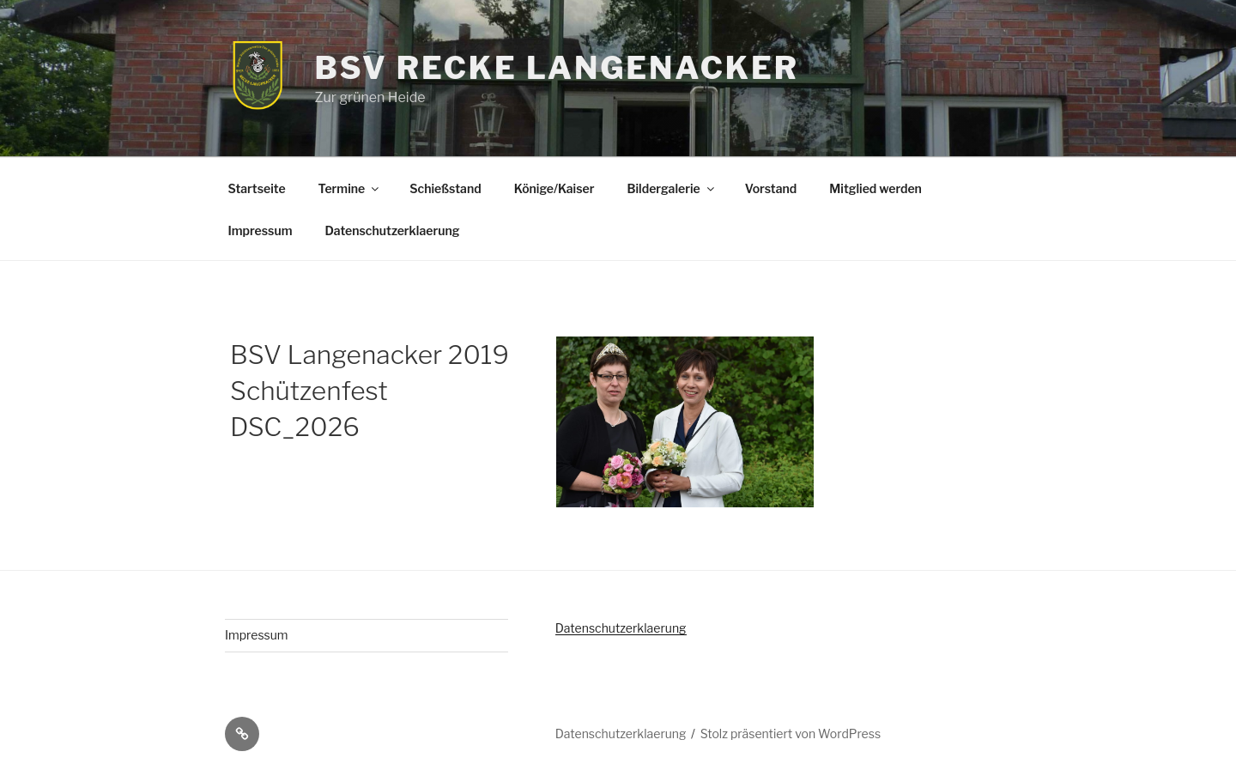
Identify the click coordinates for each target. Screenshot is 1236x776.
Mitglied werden (875, 188)
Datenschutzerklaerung (391, 230)
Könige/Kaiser (554, 188)
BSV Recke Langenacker (556, 68)
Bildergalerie (671, 188)
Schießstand (445, 188)
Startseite (257, 188)
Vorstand (771, 188)
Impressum (260, 230)
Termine (350, 188)
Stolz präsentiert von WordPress (790, 733)
